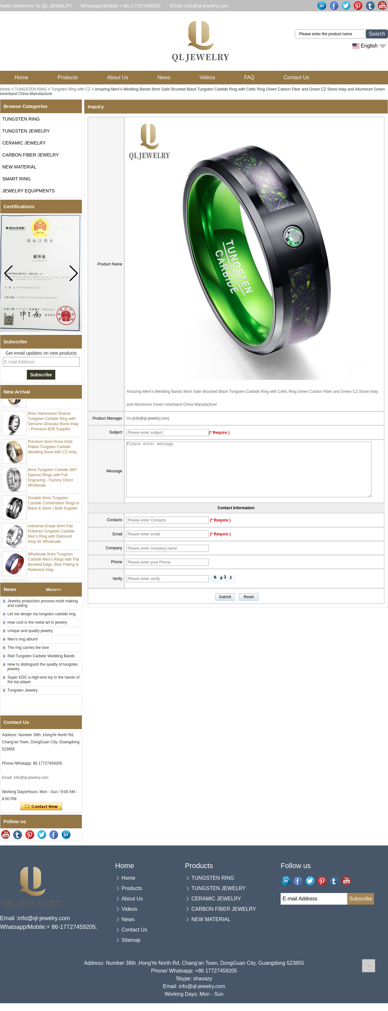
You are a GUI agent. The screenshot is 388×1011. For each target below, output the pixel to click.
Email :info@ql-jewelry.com (199, 5)
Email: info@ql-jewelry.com (25, 777)
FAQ (249, 77)
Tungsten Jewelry (22, 690)
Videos (207, 77)
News (163, 77)
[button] (74, 273)
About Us (117, 77)
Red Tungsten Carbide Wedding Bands (41, 656)
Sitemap (131, 940)
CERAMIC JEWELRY (24, 142)
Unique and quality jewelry (30, 631)
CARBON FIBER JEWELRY (30, 154)
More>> (53, 589)
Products (68, 77)
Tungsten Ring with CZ (71, 89)
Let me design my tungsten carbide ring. (41, 614)
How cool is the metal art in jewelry (37, 622)
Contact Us (296, 77)
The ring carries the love (28, 647)
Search (377, 34)
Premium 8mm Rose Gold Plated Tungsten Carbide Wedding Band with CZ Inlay (52, 448)
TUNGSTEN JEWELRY (26, 131)
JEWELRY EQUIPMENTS (28, 190)
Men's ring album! (22, 639)
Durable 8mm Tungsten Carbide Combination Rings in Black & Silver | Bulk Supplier (53, 504)
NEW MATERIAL (19, 166)
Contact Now (41, 806)
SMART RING (16, 178)
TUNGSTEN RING (31, 89)
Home (21, 77)
